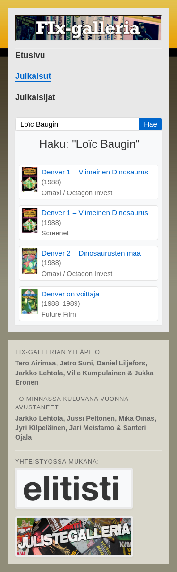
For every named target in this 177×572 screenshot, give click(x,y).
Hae (150, 124)
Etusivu (30, 55)
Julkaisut (33, 76)
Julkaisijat (35, 97)
